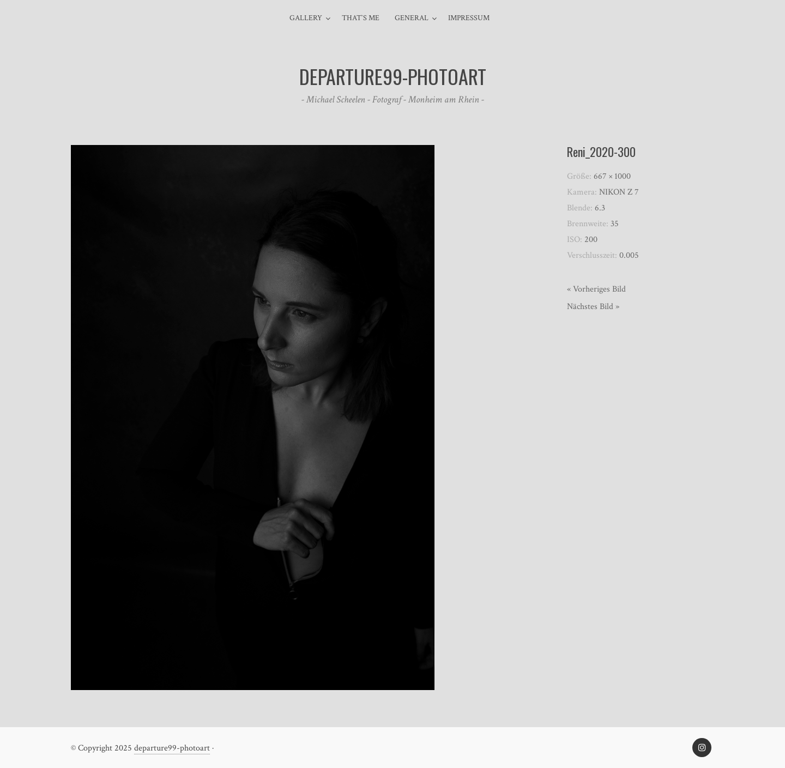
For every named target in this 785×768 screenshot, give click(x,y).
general (411, 18)
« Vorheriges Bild (596, 289)
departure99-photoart (172, 748)
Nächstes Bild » (593, 306)
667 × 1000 (612, 176)
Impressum (469, 18)
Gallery (305, 18)
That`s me (360, 18)
